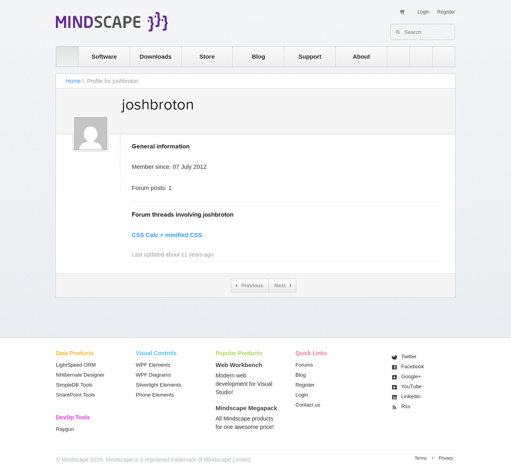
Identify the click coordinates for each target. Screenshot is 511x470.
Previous (252, 285)
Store (206, 56)
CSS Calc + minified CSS (167, 234)
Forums (304, 365)
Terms (421, 458)
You (411, 386)
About (361, 56)
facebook (440, 56)
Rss (405, 406)
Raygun (65, 429)
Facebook (412, 366)
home (63, 56)
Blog (258, 56)
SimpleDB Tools (74, 385)
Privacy (446, 458)
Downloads (156, 56)
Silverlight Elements (158, 385)
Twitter (408, 356)
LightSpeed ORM (76, 365)
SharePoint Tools (75, 395)
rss (394, 56)
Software (104, 56)
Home (73, 81)
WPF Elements (153, 365)
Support (309, 56)
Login (423, 12)
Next (279, 285)
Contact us (307, 405)
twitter (417, 56)
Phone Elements (155, 395)
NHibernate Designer (80, 375)
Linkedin (410, 396)
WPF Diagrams (153, 375)
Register (446, 12)
